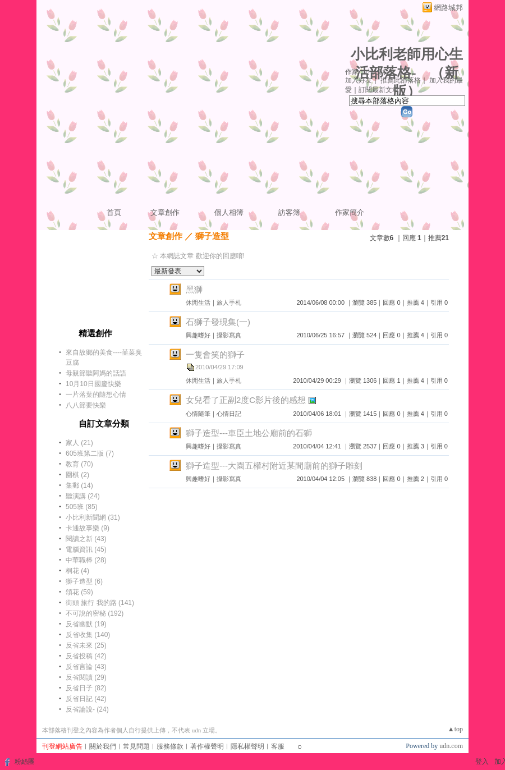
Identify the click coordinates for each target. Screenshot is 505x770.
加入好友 (358, 80)
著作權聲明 (207, 746)
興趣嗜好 (198, 335)
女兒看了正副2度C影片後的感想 (246, 400)
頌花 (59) (79, 592)
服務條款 (170, 746)
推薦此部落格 (400, 80)
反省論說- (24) (87, 709)
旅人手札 (229, 302)
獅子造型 (212, 236)
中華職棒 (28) (86, 560)
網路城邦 (448, 7)
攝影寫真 (229, 335)
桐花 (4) (77, 571)
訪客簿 (289, 212)
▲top (455, 729)
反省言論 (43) (86, 667)
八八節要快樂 (86, 405)
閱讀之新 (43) (86, 539)
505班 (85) (82, 507)
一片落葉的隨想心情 (96, 394)
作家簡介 (349, 212)
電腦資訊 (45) (86, 549)
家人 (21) (79, 443)
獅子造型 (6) (84, 581)
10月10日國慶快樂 (93, 384)
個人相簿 (229, 212)
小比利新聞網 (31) (93, 517)
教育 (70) (79, 464)
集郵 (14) (79, 485)
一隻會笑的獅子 (215, 354)
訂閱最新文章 (379, 90)
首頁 (114, 212)
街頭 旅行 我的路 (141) (100, 603)
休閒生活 (198, 302)
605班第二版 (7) (90, 453)
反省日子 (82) (86, 688)
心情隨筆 (198, 413)
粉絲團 (25, 762)
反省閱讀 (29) (86, 677)
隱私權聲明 (247, 746)
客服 (277, 746)
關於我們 (102, 746)
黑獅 (194, 289)
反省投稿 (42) (86, 656)
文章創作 (165, 212)
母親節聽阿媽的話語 (96, 373)
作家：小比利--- (368, 72)
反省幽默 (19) (86, 624)
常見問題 (136, 746)
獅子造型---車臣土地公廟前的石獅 (249, 433)
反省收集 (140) (88, 635)
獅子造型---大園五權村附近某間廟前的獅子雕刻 (274, 465)
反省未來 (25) (86, 645)
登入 (482, 762)
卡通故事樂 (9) (87, 528)
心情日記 (229, 413)
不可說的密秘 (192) (94, 613)
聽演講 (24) (83, 496)
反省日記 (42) (86, 699)
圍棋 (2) (77, 475)
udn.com (451, 746)
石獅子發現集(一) (218, 322)
